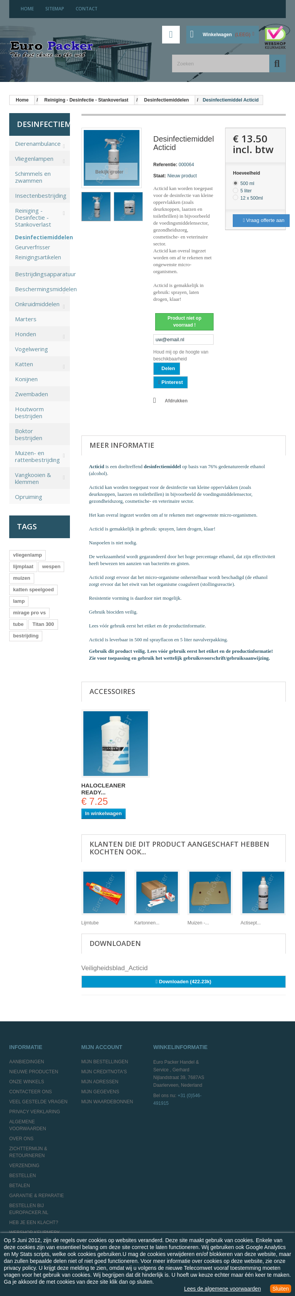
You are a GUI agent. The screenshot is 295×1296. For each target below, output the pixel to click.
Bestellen (22, 1175)
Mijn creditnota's (104, 1071)
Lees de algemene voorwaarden (222, 1289)
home (27, 8)
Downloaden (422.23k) (183, 981)
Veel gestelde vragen (38, 1101)
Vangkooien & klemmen (33, 478)
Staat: (159, 175)
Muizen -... (198, 923)
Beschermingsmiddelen (42, 289)
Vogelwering (31, 349)
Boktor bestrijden (28, 434)
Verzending (24, 1165)
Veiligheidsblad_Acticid (114, 968)
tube (18, 624)
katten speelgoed (33, 589)
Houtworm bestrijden (29, 412)
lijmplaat (23, 566)
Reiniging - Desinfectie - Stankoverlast (33, 217)
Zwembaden (31, 394)
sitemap (54, 8)
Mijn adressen (100, 1081)
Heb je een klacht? (33, 1222)
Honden (25, 334)
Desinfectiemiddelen (36, 237)
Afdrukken (176, 401)
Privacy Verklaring (34, 1111)
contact (87, 8)
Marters (25, 319)
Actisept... (250, 923)
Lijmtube (90, 923)
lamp (19, 601)
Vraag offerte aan (263, 220)
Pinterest (170, 382)
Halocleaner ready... (103, 789)
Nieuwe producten (33, 1071)
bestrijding (25, 636)
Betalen (19, 1185)
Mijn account (102, 1047)
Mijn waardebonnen (107, 1101)
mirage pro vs (29, 612)
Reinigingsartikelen (36, 257)
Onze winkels (26, 1081)
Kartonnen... (146, 923)
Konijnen (26, 379)
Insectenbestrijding (40, 195)
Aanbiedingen (26, 1061)
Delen (166, 368)
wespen (51, 566)
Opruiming (28, 496)
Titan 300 (43, 624)
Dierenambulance (38, 143)
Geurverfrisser (32, 247)
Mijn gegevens (100, 1091)
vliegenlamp (27, 555)
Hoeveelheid (247, 173)
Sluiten (280, 1289)
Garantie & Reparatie (36, 1195)
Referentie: (165, 164)
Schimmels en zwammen (33, 177)
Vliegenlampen (34, 158)
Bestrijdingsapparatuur (42, 274)
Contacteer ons (30, 1091)
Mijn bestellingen (104, 1061)
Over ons (21, 1138)
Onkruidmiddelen (37, 304)
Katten (24, 364)
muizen (21, 578)
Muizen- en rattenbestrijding (37, 456)
